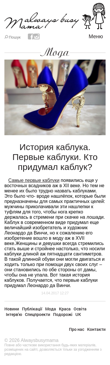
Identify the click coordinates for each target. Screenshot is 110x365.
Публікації (32, 309)
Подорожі (62, 314)
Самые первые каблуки (33, 180)
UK (78, 314)
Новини (11, 309)
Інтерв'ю (14, 314)
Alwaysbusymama (39, 340)
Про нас (76, 329)
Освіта (80, 309)
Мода (55, 52)
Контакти (96, 329)
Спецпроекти (37, 314)
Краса (65, 309)
